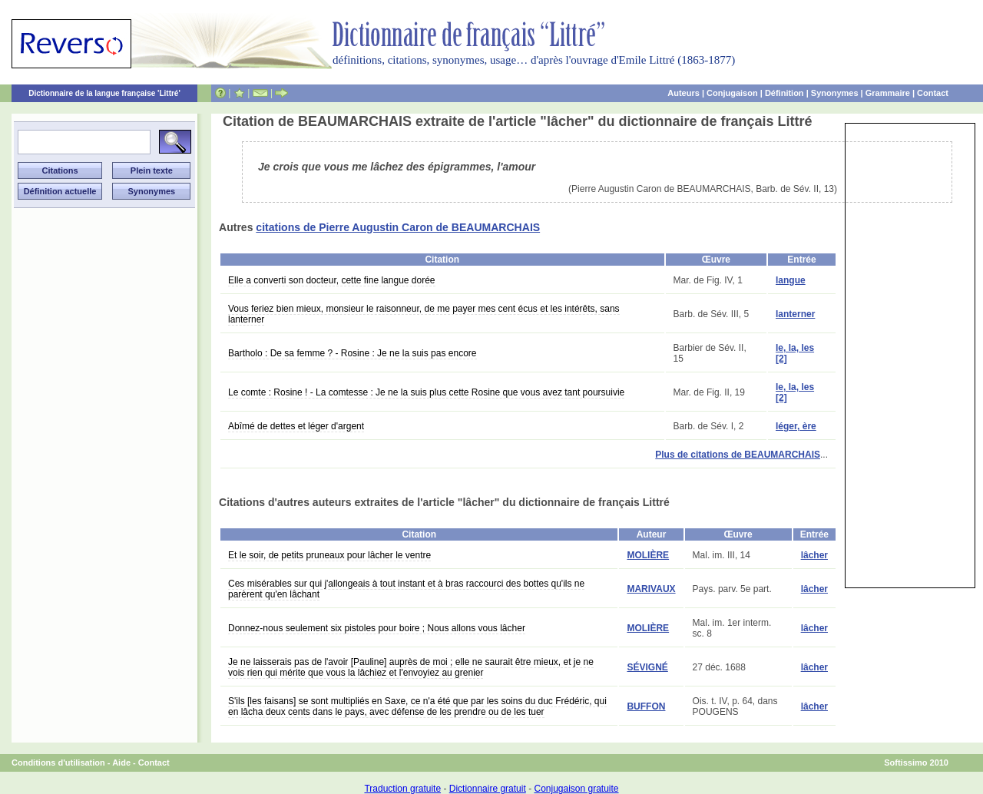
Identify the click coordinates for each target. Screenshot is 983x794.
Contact (932, 93)
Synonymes (835, 93)
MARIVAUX (651, 589)
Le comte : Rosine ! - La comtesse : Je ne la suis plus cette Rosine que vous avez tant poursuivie (426, 392)
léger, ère (796, 426)
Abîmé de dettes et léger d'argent (296, 426)
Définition (784, 93)
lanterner (795, 314)
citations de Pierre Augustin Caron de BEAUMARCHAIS (398, 227)
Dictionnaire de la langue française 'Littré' (104, 93)
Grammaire (888, 93)
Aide (121, 762)
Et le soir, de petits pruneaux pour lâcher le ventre (329, 555)
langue (791, 280)
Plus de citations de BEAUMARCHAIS (737, 454)
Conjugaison (732, 93)
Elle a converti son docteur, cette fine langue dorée (331, 280)
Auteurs (683, 93)
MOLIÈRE (648, 555)
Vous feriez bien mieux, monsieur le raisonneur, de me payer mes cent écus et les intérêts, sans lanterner (424, 314)
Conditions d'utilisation (58, 762)
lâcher (814, 555)
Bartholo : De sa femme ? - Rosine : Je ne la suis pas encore (352, 353)
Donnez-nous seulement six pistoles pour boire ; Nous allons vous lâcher (376, 628)
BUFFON (646, 706)
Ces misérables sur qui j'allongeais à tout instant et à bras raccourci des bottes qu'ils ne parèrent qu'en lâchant (406, 589)
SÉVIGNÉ (647, 667)
